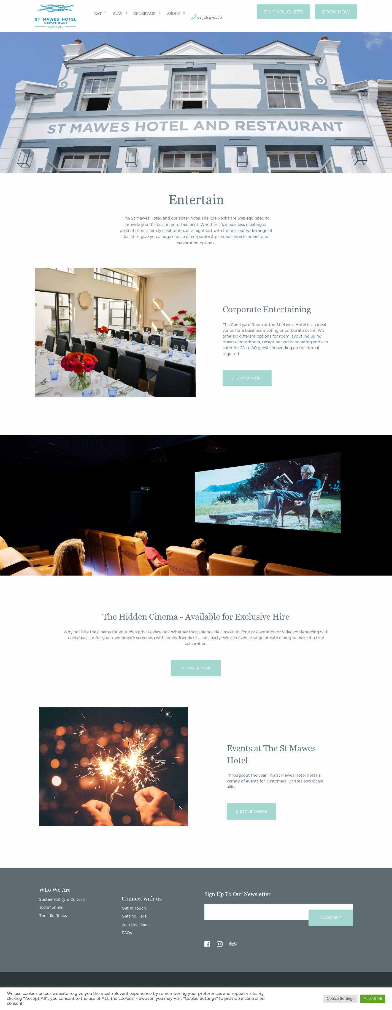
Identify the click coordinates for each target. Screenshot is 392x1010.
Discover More (247, 378)
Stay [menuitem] (117, 13)
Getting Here (134, 916)
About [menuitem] (173, 13)
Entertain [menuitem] (144, 13)
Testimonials (51, 908)
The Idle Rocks (53, 916)
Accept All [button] (373, 999)
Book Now (336, 12)
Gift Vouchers (283, 12)
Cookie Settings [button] (340, 999)
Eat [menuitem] (98, 13)
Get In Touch (134, 908)
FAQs (127, 933)
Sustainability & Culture (62, 900)
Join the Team (135, 925)
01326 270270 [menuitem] (206, 17)
